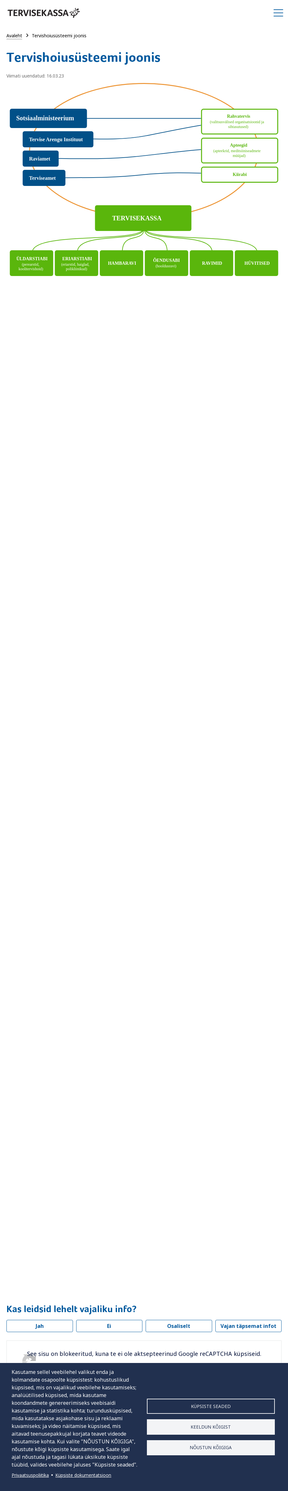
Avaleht (14, 35)
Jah (40, 1326)
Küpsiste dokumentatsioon (83, 1475)
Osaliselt (178, 1326)
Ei (109, 1326)
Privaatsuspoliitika (30, 1475)
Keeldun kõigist (211, 1427)
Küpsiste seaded (211, 1406)
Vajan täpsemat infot (248, 1326)
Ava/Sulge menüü (278, 12)
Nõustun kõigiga (211, 1448)
